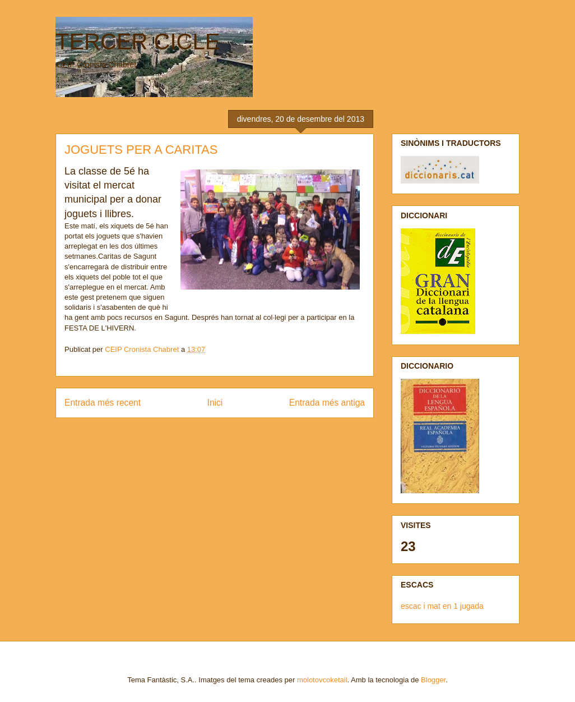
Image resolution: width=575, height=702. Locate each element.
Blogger (433, 680)
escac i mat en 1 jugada (442, 606)
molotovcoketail (322, 680)
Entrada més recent (102, 402)
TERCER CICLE (137, 41)
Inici (215, 402)
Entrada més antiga (327, 402)
